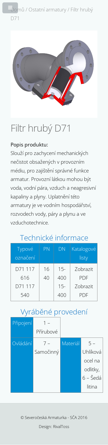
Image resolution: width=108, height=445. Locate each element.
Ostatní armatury (47, 9)
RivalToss (61, 426)
